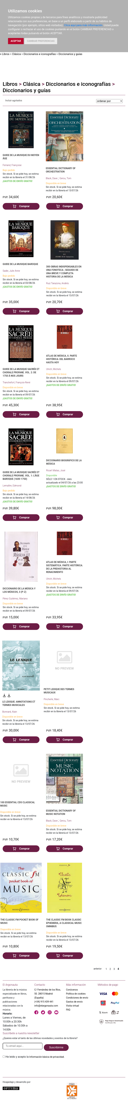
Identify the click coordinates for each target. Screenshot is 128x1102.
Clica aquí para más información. (83, 25)
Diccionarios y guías (70, 54)
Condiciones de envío (77, 997)
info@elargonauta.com (46, 1005)
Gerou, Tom (65, 178)
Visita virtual (72, 1005)
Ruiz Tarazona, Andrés (57, 283)
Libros (5, 54)
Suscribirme (56, 1047)
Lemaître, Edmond (12, 485)
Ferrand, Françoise (12, 165)
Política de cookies (76, 993)
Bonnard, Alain (9, 711)
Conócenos (72, 989)
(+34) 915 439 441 (44, 1001)
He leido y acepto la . (35, 1056)
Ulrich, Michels (53, 369)
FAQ (68, 1009)
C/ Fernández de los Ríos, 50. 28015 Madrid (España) (47, 993)
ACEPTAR (16, 41)
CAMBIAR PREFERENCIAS (40, 41)
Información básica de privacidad (46, 1057)
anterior (98, 968)
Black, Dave (52, 178)
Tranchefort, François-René (16, 382)
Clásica (16, 54)
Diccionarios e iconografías (40, 54)
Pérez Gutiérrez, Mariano (15, 598)
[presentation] (28, 1066)
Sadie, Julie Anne (11, 270)
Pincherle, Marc (51, 699)
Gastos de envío (74, 1001)
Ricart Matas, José (55, 470)
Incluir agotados (13, 100)
